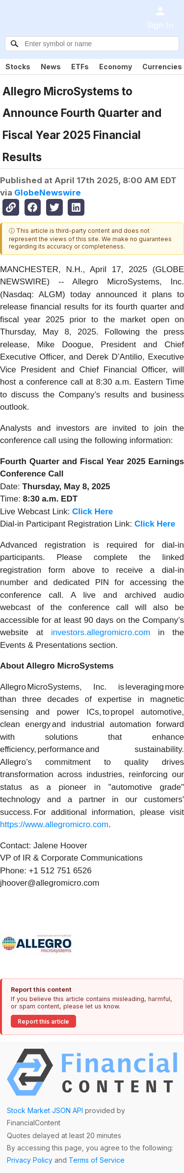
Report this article (43, 1021)
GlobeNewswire (47, 192)
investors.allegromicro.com (100, 632)
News (51, 66)
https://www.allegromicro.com (54, 824)
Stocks (17, 66)
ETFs (80, 66)
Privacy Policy (30, 1160)
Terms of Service (97, 1160)
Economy (115, 66)
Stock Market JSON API (45, 1110)
